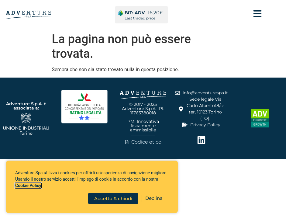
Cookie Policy (28, 185)
